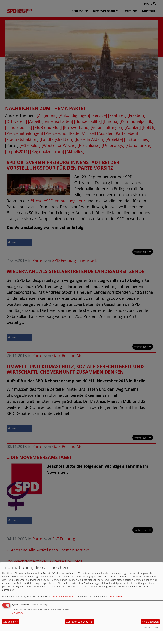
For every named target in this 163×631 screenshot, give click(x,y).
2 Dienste (18, 612)
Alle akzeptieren (150, 621)
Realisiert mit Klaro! (151, 627)
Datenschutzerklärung (62, 596)
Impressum (116, 596)
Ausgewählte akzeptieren (79, 621)
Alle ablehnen (10, 621)
